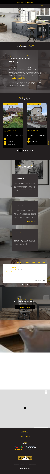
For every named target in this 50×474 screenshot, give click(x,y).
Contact (48, 141)
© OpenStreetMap (44, 427)
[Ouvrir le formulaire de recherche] (5, 6)
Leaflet (35, 427)
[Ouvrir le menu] (42, 6)
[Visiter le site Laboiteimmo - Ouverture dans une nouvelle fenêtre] (25, 470)
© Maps (39, 427)
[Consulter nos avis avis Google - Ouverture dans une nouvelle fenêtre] (18, 448)
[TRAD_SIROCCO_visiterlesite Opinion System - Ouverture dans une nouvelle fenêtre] (31, 448)
